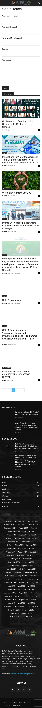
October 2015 (14, 613)
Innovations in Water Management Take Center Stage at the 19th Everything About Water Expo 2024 (20, 160)
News (4, 219)
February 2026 (20, 521)
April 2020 (19, 572)
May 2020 (9, 572)
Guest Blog (6, 189)
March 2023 (8, 538)
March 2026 (8, 521)
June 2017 (34, 593)
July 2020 (21, 569)
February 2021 (15, 559)
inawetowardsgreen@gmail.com (22, 674)
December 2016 (31, 596)
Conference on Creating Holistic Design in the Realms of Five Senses (18, 124)
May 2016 (21, 603)
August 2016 (23, 600)
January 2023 (33, 538)
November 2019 (31, 572)
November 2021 (28, 548)
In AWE (4, 130)
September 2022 (28, 542)
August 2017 (23, 593)
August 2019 (22, 576)
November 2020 (28, 562)
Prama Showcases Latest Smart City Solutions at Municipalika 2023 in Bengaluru (20, 225)
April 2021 (20, 555)
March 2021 (31, 555)
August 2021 (22, 552)
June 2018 (11, 586)
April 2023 (32, 535)
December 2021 (14, 548)
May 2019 (7, 579)
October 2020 (14, 566)
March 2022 (19, 545)
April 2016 (31, 603)
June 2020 (32, 569)
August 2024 (23, 528)
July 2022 (9, 545)
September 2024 (10, 528)
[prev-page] (4, 390)
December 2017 (14, 589)
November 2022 (13, 542)
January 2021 (27, 559)
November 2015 (28, 610)
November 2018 (10, 583)
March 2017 (19, 596)
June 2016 (11, 603)
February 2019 (19, 579)
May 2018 (21, 586)
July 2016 (34, 600)
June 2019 (33, 576)
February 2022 (31, 545)
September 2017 (10, 593)
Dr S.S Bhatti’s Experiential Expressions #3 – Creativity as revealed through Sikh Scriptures (26, 446)
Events (5, 117)
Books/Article (7, 368)
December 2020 (14, 562)
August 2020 (11, 569)
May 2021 (10, 555)
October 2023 (11, 535)
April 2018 (31, 586)
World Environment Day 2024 (17, 192)
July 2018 (34, 583)
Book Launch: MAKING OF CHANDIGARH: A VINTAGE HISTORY (16, 374)
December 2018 (32, 579)
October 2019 (10, 576)
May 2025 (20, 525)
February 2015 (27, 617)
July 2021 (33, 552)
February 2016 (20, 606)
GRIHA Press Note (12, 300)
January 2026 (33, 521)
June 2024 (34, 528)
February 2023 (20, 538)
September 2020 (27, 566)
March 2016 (8, 606)
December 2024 (32, 525)
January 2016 (33, 606)
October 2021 (10, 552)
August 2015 (14, 617)
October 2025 (9, 525)
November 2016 (10, 600)
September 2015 (27, 613)
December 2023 (14, 531)
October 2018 (23, 583)
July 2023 (22, 535)
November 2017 (28, 589)
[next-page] (23, 390)
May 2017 (8, 596)
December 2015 (14, 610)
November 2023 (28, 531)
